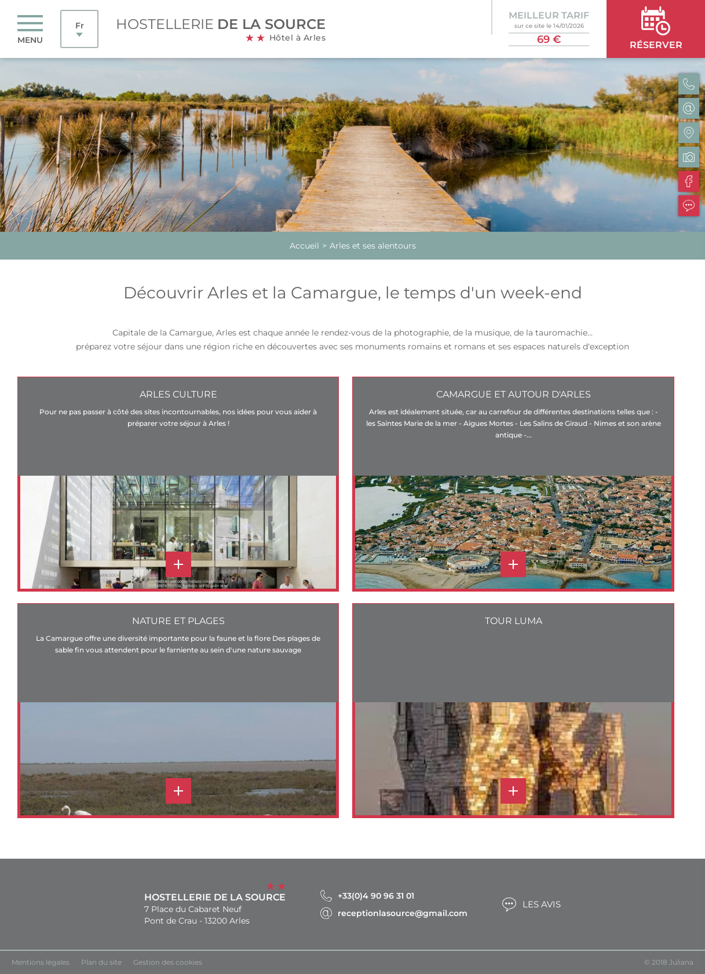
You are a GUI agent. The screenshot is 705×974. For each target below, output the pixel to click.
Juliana (681, 962)
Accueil (304, 245)
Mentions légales (41, 962)
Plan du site (101, 962)
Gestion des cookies (167, 962)
